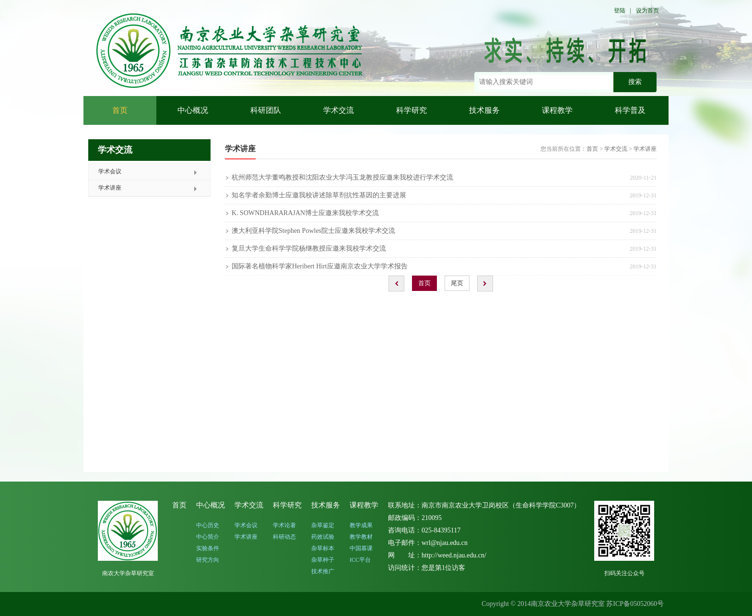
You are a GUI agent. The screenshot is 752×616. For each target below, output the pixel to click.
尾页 (457, 283)
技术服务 (484, 110)
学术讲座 (109, 187)
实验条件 (207, 548)
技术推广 (322, 571)
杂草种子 (322, 559)
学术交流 (338, 110)
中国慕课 (361, 548)
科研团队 (265, 110)
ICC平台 (360, 559)
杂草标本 (322, 548)
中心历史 (207, 525)
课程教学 (557, 110)
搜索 (635, 81)
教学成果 (361, 525)
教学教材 (361, 536)
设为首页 (647, 10)
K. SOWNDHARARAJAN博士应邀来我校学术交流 (305, 213)
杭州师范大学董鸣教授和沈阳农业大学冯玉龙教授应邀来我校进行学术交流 (342, 177)
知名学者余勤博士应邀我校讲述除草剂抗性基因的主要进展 (319, 195)
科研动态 (284, 536)
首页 (120, 110)
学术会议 (109, 171)
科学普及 (630, 110)
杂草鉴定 (322, 525)
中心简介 (207, 536)
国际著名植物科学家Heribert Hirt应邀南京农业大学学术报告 (320, 266)
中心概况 (192, 110)
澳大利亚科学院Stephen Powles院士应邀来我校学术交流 (313, 230)
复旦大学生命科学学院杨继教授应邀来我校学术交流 (309, 248)
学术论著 (284, 525)
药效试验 (322, 536)
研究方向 (207, 559)
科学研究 (411, 110)
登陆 (619, 10)
